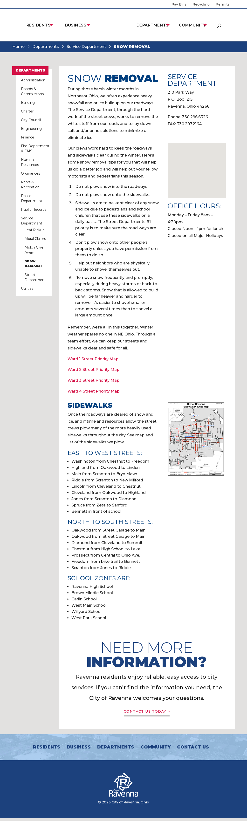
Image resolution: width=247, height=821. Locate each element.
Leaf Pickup (35, 230)
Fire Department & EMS (35, 148)
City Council (31, 120)
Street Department (35, 277)
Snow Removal (33, 263)
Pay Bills (179, 5)
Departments (153, 25)
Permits (223, 5)
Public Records (33, 209)
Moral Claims (35, 238)
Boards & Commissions (32, 91)
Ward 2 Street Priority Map (93, 369)
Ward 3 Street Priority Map (93, 380)
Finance (27, 137)
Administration (33, 80)
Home (18, 46)
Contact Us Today (144, 713)
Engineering (31, 128)
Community (192, 25)
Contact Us (193, 750)
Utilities (27, 288)
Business (76, 25)
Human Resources (30, 162)
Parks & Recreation (30, 184)
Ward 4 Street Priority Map (94, 391)
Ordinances (30, 173)
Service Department (86, 46)
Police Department (31, 198)
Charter (27, 111)
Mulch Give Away (34, 250)
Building (28, 102)
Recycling (201, 5)
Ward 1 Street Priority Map (93, 359)
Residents (39, 25)
